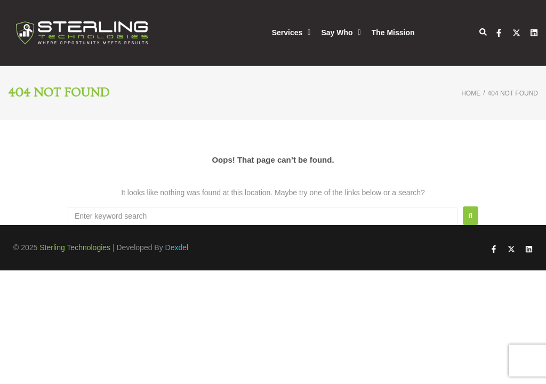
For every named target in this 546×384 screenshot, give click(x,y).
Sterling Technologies (74, 247)
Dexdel (177, 247)
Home (470, 93)
